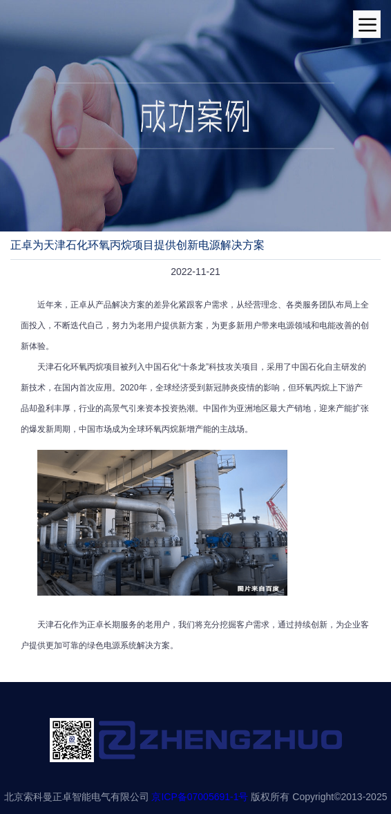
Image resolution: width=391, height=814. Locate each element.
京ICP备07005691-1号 (199, 796)
